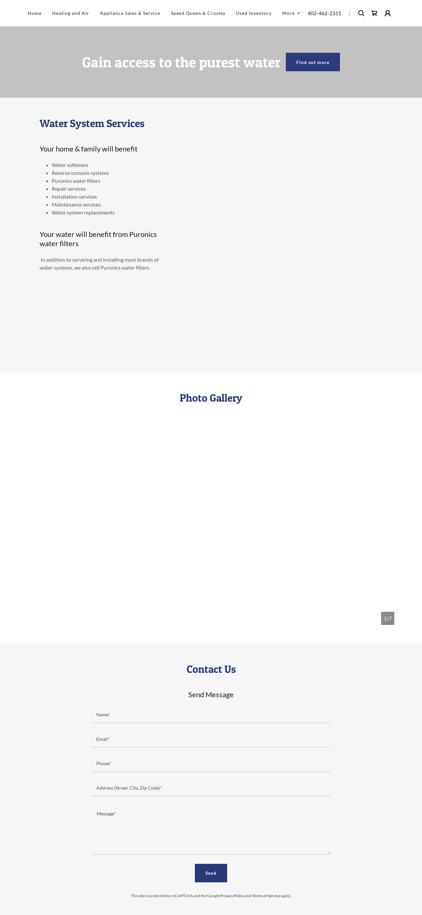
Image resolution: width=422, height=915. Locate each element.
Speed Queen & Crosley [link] (198, 13)
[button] (291, 13)
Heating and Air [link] (70, 13)
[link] (374, 13)
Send (211, 873)
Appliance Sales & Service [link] (130, 13)
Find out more (313, 62)
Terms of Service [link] (266, 895)
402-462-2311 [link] (324, 13)
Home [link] (35, 13)
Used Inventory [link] (254, 13)
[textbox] (210, 715)
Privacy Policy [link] (232, 895)
